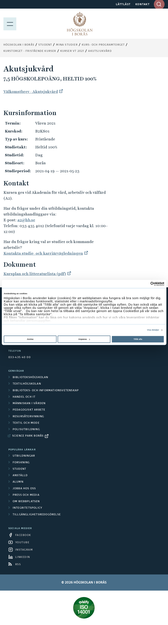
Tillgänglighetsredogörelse (37, 514)
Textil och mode (26, 423)
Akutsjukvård (100, 51)
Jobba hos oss (24, 488)
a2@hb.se (26, 220)
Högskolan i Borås (18, 44)
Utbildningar (24, 455)
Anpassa (84, 339)
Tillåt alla (138, 339)
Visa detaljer (153, 330)
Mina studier (66, 44)
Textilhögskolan (27, 383)
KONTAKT (142, 4)
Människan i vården (29, 403)
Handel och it (24, 397)
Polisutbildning (26, 429)
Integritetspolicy (27, 508)
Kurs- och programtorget (103, 44)
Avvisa (30, 339)
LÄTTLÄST (123, 4)
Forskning (21, 462)
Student (45, 44)
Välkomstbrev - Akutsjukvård (30, 91)
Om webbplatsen (26, 501)
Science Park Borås (28, 435)
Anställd (20, 475)
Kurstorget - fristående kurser (29, 51)
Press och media (26, 495)
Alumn (18, 481)
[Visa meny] (9, 23)
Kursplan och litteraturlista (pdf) (34, 273)
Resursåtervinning (28, 416)
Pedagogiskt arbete (29, 409)
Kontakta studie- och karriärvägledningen (43, 253)
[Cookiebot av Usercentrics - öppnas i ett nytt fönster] (145, 284)
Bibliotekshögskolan (30, 377)
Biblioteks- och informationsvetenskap (46, 390)
